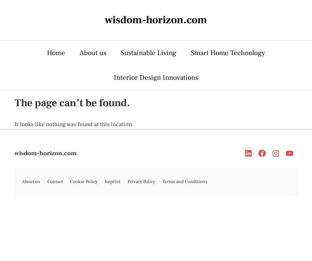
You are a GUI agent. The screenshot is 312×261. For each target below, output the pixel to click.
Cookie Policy (84, 182)
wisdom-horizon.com (45, 153)
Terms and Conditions (185, 182)
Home (56, 53)
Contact (55, 182)
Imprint (112, 182)
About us (93, 53)
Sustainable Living (148, 53)
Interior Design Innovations (156, 77)
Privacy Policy (141, 182)
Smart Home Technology (228, 53)
